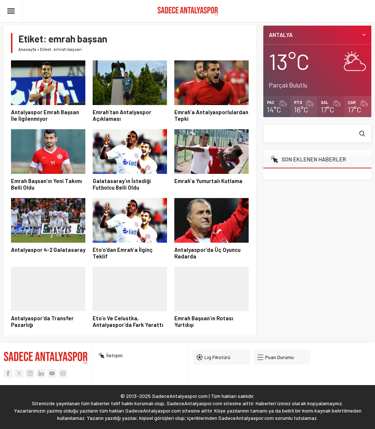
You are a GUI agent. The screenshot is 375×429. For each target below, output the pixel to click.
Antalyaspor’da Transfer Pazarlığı (42, 321)
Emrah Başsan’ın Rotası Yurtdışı (203, 321)
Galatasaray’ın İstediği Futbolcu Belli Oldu (122, 184)
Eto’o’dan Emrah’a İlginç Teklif (123, 253)
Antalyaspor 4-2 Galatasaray (48, 249)
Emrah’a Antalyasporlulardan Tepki (211, 115)
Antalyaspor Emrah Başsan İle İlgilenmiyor (45, 115)
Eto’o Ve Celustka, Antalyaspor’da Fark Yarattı (128, 321)
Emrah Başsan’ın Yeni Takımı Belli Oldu (46, 184)
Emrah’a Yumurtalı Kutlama (208, 181)
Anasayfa (27, 49)
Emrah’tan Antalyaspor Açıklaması (122, 115)
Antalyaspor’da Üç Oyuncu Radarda (207, 253)
